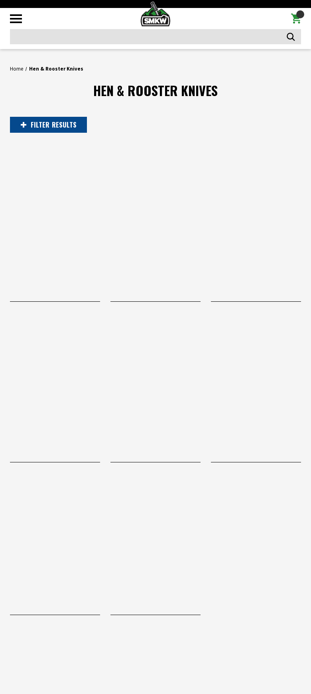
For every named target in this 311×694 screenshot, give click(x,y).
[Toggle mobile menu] (16, 19)
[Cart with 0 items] (296, 19)
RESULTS (49, 125)
